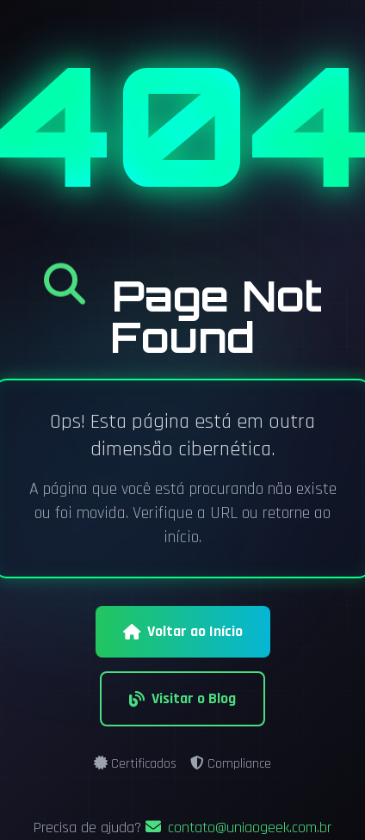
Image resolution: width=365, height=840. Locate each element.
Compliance (230, 764)
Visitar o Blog (182, 698)
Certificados (135, 764)
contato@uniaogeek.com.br (238, 827)
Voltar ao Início (183, 631)
